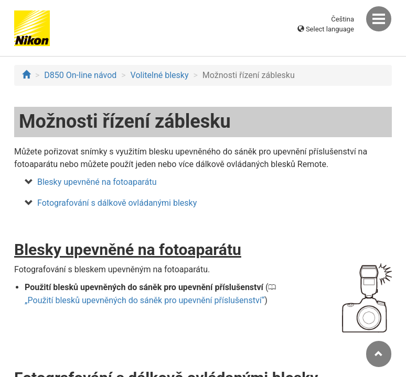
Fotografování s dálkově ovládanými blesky (117, 203)
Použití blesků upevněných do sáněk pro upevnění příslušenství (145, 300)
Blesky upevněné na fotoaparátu (96, 182)
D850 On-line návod (80, 75)
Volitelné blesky (160, 75)
